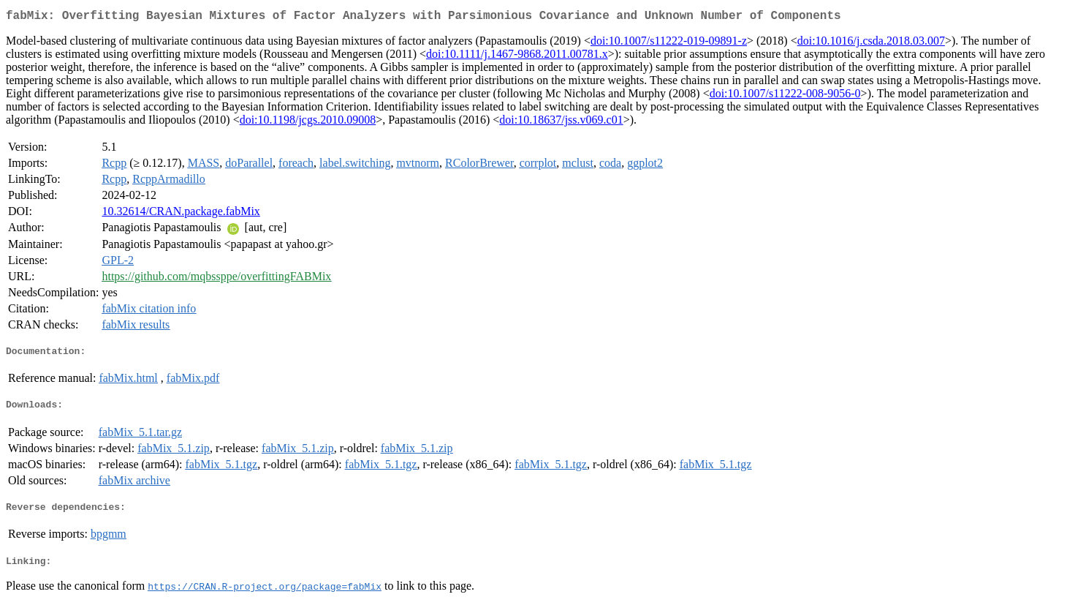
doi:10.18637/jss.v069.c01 (561, 122)
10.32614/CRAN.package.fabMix (180, 214)
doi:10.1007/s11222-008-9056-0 (785, 96)
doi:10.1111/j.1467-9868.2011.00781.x (517, 56)
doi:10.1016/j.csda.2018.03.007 (871, 43)
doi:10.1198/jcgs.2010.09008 (308, 122)
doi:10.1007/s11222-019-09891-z (669, 43)
